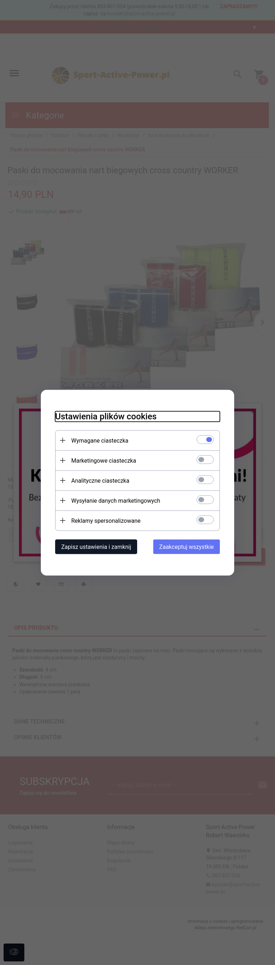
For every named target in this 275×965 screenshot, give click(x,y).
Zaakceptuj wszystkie (186, 546)
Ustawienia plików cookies (105, 416)
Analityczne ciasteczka (100, 480)
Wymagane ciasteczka (100, 440)
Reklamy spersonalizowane (105, 520)
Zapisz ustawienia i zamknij (96, 546)
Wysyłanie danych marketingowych (115, 500)
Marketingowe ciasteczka (103, 460)
